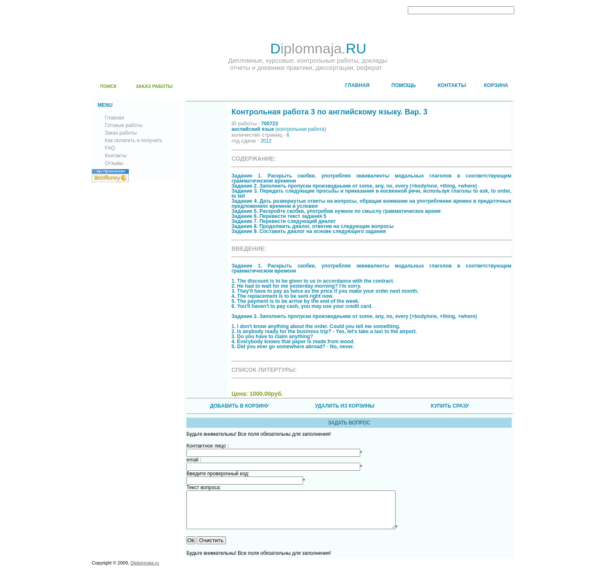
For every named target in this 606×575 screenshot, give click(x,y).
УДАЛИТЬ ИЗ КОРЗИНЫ (344, 406)
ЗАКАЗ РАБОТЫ (154, 86)
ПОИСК (108, 86)
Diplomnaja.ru (144, 570)
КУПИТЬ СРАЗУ (450, 406)
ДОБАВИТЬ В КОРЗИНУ (239, 406)
